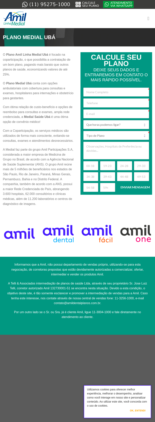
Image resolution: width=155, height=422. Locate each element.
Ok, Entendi (138, 410)
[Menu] (149, 18)
